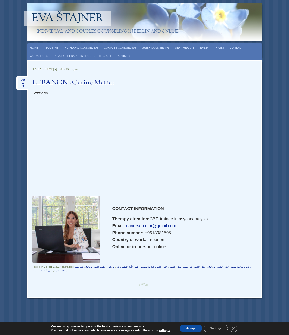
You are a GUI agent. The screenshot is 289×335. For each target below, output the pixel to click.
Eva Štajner (67, 18)
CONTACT (236, 47)
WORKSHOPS (39, 56)
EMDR (204, 47)
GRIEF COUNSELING (155, 47)
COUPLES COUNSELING (120, 47)
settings (164, 330)
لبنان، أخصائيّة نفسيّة (42, 270)
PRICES (219, 47)
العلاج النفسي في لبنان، (194, 266)
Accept (191, 328)
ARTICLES (124, 56)
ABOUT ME (51, 47)
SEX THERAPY (184, 47)
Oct (23, 81)
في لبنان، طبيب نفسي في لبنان (99, 266)
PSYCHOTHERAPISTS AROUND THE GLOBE (83, 56)
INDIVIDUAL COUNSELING (81, 47)
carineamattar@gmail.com (150, 225)
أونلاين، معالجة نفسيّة (240, 266)
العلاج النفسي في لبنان (218, 266)
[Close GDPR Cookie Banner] (233, 328)
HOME (34, 47)
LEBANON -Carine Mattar (73, 83)
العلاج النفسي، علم (172, 266)
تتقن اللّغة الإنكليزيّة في (127, 266)
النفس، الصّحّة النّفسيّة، (150, 266)
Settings (216, 328)
